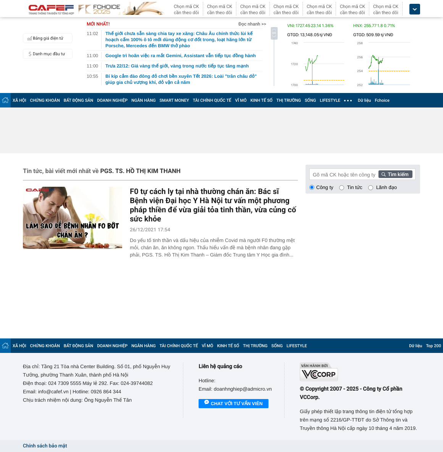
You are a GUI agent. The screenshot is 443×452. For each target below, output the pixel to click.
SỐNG (310, 100)
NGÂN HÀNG (143, 100)
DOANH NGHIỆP (112, 100)
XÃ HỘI (19, 100)
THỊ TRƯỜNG (288, 100)
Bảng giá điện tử (44, 38)
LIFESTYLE (330, 100)
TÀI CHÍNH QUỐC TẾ (212, 100)
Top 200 (433, 345)
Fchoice (382, 100)
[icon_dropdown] (414, 9)
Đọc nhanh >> (252, 24)
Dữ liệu (364, 100)
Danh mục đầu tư (45, 53)
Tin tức (354, 187)
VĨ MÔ (241, 100)
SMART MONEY (174, 100)
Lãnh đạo (386, 187)
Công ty (324, 187)
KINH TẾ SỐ (262, 100)
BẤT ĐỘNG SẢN (78, 100)
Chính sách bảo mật (45, 446)
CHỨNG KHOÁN (45, 100)
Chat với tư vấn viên (233, 404)
